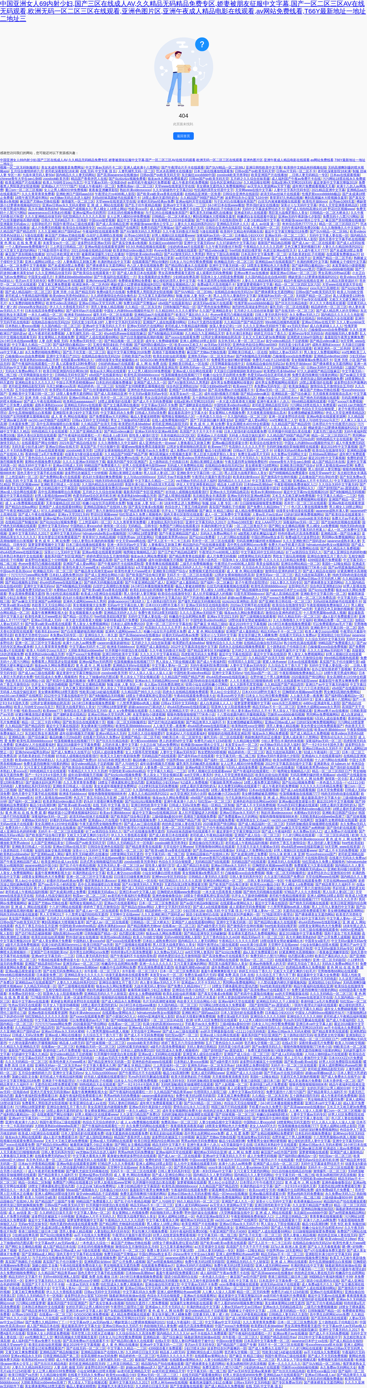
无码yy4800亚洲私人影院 (182, 937)
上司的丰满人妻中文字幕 (120, 745)
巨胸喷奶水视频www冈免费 (302, 692)
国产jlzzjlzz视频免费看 (298, 782)
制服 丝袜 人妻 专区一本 (194, 296)
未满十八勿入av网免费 (78, 643)
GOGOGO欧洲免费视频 (157, 360)
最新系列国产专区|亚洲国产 (127, 462)
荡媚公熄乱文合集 (280, 888)
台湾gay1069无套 (342, 201)
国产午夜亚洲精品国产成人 (19, 511)
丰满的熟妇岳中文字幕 (113, 262)
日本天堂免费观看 (330, 790)
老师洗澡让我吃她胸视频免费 (255, 288)
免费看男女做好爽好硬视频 (230, 360)
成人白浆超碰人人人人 (326, 326)
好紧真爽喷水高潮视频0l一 (298, 952)
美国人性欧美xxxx (278, 839)
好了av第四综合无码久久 (304, 552)
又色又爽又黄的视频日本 (302, 247)
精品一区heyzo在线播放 (229, 1194)
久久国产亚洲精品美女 (215, 311)
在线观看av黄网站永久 (77, 360)
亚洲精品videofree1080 (331, 356)
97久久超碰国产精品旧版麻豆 (318, 371)
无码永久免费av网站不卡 (23, 371)
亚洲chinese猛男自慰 (101, 281)
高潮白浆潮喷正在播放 (206, 462)
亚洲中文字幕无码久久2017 (205, 522)
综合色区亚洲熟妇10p (226, 182)
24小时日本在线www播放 (225, 205)
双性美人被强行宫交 (143, 435)
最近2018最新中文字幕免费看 (78, 745)
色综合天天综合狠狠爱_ (318, 409)
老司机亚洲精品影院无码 (26, 386)
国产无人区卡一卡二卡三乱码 (168, 541)
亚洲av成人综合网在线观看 (192, 371)
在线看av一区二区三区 (178, 926)
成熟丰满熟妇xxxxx (326, 345)
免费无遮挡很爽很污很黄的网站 (315, 375)
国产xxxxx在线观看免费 (182, 337)
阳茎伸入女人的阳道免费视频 (222, 277)
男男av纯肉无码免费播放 (122, 1096)
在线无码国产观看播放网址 (201, 1375)
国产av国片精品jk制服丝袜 (41, 899)
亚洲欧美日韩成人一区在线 (247, 352)
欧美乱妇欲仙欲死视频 (169, 356)
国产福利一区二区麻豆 (216, 582)
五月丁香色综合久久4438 (36, 458)
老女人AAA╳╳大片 (268, 522)
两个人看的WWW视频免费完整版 (73, 869)
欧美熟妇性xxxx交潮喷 (79, 367)
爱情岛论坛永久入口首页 (117, 379)
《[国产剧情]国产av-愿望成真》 (338, 488)
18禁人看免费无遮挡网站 (74, 394)
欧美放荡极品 (298, 386)
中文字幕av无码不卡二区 (103, 167)
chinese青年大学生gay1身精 (20, 179)
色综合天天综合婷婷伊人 (260, 730)
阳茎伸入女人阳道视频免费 (242, 560)
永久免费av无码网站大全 (289, 454)
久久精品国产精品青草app (173, 1092)
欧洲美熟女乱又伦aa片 (253, 820)
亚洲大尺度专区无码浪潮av (50, 1092)
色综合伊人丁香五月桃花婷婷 (190, 439)
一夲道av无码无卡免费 (111, 1058)
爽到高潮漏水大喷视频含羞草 (326, 198)
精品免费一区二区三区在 (124, 767)
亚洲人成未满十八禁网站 (141, 167)
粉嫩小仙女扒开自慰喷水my (278, 398)
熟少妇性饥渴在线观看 (62, 594)
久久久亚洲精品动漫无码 (43, 216)
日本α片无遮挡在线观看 (205, 322)
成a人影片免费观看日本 (263, 548)
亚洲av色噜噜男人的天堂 (267, 964)
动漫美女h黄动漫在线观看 (84, 454)
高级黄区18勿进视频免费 (139, 839)
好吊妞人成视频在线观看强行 (186, 492)
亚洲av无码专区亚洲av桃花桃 (156, 431)
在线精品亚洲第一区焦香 (203, 194)
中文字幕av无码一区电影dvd (105, 182)
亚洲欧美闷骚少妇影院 (343, 869)
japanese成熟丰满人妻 (332, 511)
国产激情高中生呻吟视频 (279, 477)
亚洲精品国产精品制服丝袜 (19, 318)
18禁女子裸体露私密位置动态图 (149, 696)
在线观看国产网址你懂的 (150, 262)
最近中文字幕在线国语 (133, 220)
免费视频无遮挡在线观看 (207, 571)
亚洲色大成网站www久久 (123, 631)
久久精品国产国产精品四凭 (243, 322)
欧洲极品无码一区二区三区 (233, 262)
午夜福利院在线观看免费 (100, 231)
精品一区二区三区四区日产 (338, 224)
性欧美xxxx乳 (138, 209)
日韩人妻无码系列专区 (271, 315)
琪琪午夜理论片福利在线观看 (138, 828)
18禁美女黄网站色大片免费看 (268, 265)
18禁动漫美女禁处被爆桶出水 (116, 360)
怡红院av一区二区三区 (282, 379)
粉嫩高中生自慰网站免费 (142, 288)
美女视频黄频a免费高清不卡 (311, 360)
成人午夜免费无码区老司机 (75, 1360)
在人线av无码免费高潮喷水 (146, 658)
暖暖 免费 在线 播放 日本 (99, 1277)
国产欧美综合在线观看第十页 (94, 273)
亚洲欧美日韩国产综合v (297, 465)
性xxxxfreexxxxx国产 (321, 854)
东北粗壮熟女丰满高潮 (209, 496)
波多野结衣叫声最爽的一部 (240, 914)
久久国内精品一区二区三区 (61, 326)
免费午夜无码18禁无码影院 (158, 613)
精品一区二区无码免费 (253, 1292)
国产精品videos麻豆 (213, 250)
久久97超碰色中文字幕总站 (172, 190)
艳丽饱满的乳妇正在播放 (263, 737)
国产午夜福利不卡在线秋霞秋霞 (219, 220)
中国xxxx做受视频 (102, 220)
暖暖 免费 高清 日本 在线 (236, 975)
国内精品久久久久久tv (234, 481)
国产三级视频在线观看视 (258, 616)
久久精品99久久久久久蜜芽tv (176, 311)
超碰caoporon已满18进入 (126, 601)
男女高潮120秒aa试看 (334, 273)
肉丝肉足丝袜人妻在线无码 (181, 824)
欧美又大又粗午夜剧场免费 (120, 756)
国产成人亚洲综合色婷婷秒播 (344, 552)
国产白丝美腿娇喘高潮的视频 (110, 299)
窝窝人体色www (274, 662)
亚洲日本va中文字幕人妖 (137, 892)
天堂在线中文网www (178, 847)
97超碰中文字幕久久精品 (304, 1009)
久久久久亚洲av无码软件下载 (264, 326)
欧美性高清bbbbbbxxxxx (141, 375)
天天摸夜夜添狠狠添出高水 (332, 394)
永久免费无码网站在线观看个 (79, 469)
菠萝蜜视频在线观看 (313, 1152)
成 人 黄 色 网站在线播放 (69, 416)
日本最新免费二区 (21, 424)
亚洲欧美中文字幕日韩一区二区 (31, 394)
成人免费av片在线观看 (186, 450)
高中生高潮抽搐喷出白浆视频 (29, 413)
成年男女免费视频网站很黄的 (231, 382)
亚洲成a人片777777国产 (59, 186)
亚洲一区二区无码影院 (178, 828)
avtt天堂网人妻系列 (198, 775)
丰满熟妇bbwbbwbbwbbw (73, 277)
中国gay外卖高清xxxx (16, 571)
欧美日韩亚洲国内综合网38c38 (65, 371)
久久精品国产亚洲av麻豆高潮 (145, 318)
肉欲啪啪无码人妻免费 (341, 333)
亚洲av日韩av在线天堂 (318, 322)
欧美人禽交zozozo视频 (130, 330)
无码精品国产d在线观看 (158, 756)
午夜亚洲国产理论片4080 (221, 567)
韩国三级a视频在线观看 (32, 1039)
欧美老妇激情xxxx (246, 477)
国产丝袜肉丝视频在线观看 (340, 522)
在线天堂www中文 (322, 473)
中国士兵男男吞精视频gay (75, 382)
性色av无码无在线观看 (39, 469)
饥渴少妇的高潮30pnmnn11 (61, 945)
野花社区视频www (341, 209)
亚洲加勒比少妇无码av (333, 635)
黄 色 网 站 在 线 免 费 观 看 (20, 243)
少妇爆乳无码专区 (171, 1080)
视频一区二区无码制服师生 (19, 167)
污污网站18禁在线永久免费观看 (313, 405)
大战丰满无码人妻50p (38, 175)
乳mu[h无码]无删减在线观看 (252, 330)
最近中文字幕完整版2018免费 (286, 231)
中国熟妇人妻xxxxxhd (86, 526)
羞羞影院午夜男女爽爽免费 (344, 337)
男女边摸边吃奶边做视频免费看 (167, 398)
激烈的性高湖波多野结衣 (250, 307)
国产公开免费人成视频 (16, 405)
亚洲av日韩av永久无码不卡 (322, 748)
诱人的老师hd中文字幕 (175, 741)
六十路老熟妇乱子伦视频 (150, 730)
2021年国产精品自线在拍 (77, 443)
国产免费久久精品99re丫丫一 (268, 507)
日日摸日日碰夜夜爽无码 (132, 877)
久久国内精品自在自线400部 (265, 277)
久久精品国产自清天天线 (99, 424)
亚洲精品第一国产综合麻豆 (291, 394)
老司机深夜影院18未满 (61, 171)
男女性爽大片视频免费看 (150, 1231)
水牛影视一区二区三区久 (102, 971)
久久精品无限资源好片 (341, 281)
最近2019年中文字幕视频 (339, 447)
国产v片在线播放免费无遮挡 (143, 831)
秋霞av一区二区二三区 (89, 896)
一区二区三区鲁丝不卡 (193, 360)
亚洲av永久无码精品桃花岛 (229, 492)
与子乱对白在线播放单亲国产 (235, 201)
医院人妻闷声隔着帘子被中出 (193, 1341)
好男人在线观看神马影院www (143, 465)
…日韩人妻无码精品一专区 (308, 175)
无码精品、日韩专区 (143, 526)
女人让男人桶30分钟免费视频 (65, 190)
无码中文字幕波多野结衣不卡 (263, 209)
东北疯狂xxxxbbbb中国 (198, 175)
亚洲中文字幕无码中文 (296, 699)
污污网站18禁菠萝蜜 (142, 533)
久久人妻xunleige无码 (252, 1167)
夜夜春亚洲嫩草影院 (103, 190)
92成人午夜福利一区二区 (97, 186)
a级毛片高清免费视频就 (22, 945)
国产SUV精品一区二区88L (225, 167)
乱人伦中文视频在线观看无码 (195, 1163)
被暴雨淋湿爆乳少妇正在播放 (102, 254)
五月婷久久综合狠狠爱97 (146, 733)
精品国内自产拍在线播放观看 (263, 530)
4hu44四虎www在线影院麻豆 (125, 333)
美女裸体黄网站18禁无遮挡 (58, 692)
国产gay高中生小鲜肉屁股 (228, 299)
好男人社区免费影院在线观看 (215, 1020)
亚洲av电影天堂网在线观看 (205, 767)
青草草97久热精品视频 (286, 198)
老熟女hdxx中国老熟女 (69, 858)
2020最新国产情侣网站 (308, 677)
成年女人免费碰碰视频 (161, 341)
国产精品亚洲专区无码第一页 (109, 1062)
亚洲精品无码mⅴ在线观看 (83, 405)
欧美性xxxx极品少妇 (265, 884)
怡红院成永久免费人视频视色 (140, 514)
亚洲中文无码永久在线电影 (228, 1058)
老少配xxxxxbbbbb (144, 741)
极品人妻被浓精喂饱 (145, 416)
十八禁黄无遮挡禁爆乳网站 (244, 379)
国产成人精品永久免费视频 (340, 548)
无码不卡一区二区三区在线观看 (190, 575)
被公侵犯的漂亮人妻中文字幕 (174, 281)
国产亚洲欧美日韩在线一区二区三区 (285, 601)
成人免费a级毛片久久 (291, 330)
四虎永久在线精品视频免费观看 (242, 647)
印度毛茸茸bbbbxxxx (249, 594)
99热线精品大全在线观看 (335, 318)
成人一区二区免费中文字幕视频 (23, 265)
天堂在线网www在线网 (322, 877)
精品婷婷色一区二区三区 (329, 307)
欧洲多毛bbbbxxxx (77, 315)
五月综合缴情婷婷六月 (27, 171)
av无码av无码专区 (217, 345)
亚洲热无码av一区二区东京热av (211, 356)
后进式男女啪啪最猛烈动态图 (101, 862)
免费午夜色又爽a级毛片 (42, 239)
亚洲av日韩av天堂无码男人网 (100, 303)
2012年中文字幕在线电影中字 (65, 696)
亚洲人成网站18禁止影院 (198, 341)
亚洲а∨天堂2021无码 (73, 514)
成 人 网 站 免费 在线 (151, 364)
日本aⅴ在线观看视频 (345, 175)
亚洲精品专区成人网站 (266, 1058)
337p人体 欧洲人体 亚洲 (188, 548)
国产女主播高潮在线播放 (121, 405)
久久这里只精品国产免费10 (76, 760)
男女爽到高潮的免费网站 (342, 692)
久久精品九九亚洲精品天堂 (204, 333)
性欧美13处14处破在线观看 (99, 692)
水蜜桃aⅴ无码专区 (66, 590)
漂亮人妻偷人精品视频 (107, 307)
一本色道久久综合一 (211, 416)
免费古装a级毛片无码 (253, 454)
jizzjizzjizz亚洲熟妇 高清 (239, 601)
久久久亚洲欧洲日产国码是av (59, 231)
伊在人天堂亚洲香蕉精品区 (338, 205)
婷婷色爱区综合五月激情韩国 (107, 556)
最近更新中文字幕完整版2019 (335, 182)
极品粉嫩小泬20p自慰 (298, 439)
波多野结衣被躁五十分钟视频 (86, 473)
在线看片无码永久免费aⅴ (297, 635)
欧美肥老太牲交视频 (110, 658)
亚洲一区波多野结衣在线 (286, 416)
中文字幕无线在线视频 (44, 598)
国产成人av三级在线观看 (36, 673)
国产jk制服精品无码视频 (165, 333)
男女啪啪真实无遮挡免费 (326, 1099)
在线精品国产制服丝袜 (21, 522)
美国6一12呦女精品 (336, 564)
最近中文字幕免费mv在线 (120, 458)
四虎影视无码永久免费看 (199, 654)
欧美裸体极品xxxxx (115, 409)
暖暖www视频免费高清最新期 (143, 447)
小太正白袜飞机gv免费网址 (159, 745)
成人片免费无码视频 (46, 228)
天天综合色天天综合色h (259, 567)
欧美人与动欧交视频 (77, 609)
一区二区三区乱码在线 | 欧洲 (337, 835)
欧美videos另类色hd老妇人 (69, 296)
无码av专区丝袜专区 (33, 1224)
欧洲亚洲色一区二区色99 (90, 284)
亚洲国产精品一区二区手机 (332, 258)
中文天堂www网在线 (131, 541)
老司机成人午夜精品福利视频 (26, 296)
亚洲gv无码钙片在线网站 (202, 269)
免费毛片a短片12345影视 (271, 360)
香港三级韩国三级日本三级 (260, 1080)
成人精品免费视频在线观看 (254, 511)
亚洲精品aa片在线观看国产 (275, 262)
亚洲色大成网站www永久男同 (84, 601)
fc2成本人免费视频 (194, 782)
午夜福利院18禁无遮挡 (152, 1118)
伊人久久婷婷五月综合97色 (220, 530)
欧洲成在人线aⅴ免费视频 (341, 1148)
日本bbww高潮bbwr (323, 454)
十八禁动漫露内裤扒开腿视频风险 (147, 518)
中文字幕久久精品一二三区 (31, 345)
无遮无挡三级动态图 (327, 431)
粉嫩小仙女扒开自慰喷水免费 (224, 375)
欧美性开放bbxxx (314, 201)
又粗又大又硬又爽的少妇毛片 (88, 835)
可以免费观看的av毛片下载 (332, 624)
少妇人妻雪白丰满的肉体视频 (92, 541)
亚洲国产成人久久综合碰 (244, 1073)
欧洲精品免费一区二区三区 (333, 620)
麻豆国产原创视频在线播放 (345, 220)
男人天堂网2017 (51, 914)
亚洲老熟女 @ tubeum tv (18, 699)
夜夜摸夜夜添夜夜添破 (186, 1126)
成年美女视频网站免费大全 (107, 718)
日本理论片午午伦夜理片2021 (334, 424)
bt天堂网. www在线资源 (342, 847)
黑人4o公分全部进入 (225, 692)
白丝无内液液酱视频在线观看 (279, 201)
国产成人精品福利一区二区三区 (28, 292)
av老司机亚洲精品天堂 (46, 779)
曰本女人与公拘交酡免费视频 (191, 262)
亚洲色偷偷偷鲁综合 (167, 896)
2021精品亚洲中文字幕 (328, 190)
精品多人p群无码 (115, 435)
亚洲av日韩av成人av (280, 722)
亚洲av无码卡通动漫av (57, 269)
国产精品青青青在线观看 (142, 511)
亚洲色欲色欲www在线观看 (147, 390)
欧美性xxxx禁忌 (303, 269)
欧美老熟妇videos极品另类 (132, 250)
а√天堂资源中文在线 (284, 1209)
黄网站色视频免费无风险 (86, 348)
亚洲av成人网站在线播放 (63, 1035)
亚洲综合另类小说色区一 (202, 560)
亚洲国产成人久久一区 (150, 382)
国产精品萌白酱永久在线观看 (186, 265)
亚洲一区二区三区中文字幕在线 (169, 624)
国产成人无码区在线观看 (140, 888)
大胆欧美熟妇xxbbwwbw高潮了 (322, 816)
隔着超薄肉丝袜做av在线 (343, 1265)
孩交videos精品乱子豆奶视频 (287, 341)
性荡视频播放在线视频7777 (181, 375)
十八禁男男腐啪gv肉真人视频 (324, 613)
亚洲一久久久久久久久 (155, 964)
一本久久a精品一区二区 (45, 315)
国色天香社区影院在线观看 (36, 435)
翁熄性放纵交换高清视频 (53, 850)
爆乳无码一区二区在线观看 (289, 307)
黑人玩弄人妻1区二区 (159, 473)
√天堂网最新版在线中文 (226, 364)
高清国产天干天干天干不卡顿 (201, 431)
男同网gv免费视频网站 (338, 537)
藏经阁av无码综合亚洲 (210, 1152)
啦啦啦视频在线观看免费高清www (245, 258)
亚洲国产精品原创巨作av (43, 964)
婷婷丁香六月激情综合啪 (180, 288)
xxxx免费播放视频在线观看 (239, 1284)
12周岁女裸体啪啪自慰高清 (221, 337)
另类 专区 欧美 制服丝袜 (46, 628)
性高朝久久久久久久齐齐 (247, 447)
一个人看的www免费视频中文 (26, 247)
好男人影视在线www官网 (334, 465)
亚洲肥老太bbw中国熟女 (305, 337)
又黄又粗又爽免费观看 (54, 284)
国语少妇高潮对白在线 (296, 730)
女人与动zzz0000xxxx (139, 477)
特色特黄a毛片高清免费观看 (298, 533)
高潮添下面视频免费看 (168, 352)
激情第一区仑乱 (121, 258)
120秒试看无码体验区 (132, 1047)
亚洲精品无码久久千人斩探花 (46, 748)
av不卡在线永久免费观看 (262, 858)
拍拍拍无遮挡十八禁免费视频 (43, 730)
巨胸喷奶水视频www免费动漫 (43, 639)
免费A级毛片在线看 (110, 292)
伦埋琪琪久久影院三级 (244, 662)
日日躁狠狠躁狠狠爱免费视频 (260, 503)
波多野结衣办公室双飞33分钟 (246, 198)
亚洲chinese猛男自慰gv (32, 752)
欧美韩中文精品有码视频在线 (305, 167)
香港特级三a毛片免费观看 (44, 454)
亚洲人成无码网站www (207, 1073)
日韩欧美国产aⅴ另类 (136, 356)
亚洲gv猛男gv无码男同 (89, 213)
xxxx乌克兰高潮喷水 (324, 288)
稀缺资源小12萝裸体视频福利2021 (313, 277)
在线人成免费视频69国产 (170, 420)
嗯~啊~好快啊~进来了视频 (235, 869)
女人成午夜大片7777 (313, 250)
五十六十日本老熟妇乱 (313, 688)
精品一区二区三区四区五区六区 (297, 284)
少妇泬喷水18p (156, 439)
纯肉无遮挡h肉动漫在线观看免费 (70, 658)
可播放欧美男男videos (171, 537)
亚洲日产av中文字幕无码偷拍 (326, 684)
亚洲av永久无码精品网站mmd (156, 681)
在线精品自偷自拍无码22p (233, 292)
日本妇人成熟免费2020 (66, 575)
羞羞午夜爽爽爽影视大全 (49, 613)
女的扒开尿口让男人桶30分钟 (328, 1088)
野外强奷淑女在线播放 (262, 205)
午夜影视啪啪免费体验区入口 (249, 367)
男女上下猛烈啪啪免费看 (221, 409)
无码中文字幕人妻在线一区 (329, 235)
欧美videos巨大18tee (340, 1239)
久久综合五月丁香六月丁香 (122, 469)
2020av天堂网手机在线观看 (250, 605)
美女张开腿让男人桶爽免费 (257, 635)
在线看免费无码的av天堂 (33, 590)
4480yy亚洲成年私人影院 (298, 239)
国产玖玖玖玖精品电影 (291, 303)
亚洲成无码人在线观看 (250, 213)
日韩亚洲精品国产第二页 (61, 1356)
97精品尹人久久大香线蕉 (302, 892)
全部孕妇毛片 (41, 224)
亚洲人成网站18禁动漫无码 (54, 1194)
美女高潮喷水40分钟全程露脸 (247, 424)
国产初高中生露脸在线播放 (65, 681)
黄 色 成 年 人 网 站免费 (207, 424)
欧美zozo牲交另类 (230, 696)
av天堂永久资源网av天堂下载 (268, 186)
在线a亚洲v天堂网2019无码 (291, 182)
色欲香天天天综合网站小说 (51, 605)
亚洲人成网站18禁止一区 (43, 262)
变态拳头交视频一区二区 (262, 1043)
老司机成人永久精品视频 (128, 930)
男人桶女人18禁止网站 (110, 209)
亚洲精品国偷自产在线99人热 (105, 507)
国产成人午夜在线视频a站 (156, 379)
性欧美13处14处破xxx (111, 1028)
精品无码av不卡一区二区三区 (282, 631)
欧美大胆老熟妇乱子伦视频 (190, 1077)
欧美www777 (242, 386)
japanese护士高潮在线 (127, 269)
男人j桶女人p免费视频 (322, 526)
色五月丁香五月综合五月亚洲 (94, 798)
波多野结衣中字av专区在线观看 (304, 299)
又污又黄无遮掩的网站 (190, 964)
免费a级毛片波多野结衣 (302, 537)
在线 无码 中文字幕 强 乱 (98, 171)
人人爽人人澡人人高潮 (305, 1111)
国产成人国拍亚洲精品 (95, 1137)
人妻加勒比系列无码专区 (165, 522)
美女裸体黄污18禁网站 (261, 465)
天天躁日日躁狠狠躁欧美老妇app (238, 371)
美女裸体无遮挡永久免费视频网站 (221, 186)
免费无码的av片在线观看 (66, 281)
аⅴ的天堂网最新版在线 (291, 994)
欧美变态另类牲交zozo (92, 269)
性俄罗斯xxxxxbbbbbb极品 (321, 194)
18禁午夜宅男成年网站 (31, 198)
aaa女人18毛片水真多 (200, 997)
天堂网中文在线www (124, 914)
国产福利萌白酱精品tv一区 (311, 265)
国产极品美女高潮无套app (93, 571)
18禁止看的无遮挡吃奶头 (160, 198)
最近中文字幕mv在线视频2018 (305, 492)
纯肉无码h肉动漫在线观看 (114, 481)
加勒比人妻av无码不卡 (285, 352)
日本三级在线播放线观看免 (213, 171)
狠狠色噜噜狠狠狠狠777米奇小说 (302, 567)
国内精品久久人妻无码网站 (75, 175)
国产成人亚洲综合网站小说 (104, 575)
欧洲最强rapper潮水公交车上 (302, 220)
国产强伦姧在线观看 (115, 730)
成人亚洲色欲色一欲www (157, 443)
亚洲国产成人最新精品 (182, 582)
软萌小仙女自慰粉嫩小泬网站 (206, 684)
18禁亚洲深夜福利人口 (267, 967)
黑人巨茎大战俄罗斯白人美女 (214, 454)
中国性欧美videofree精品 (144, 254)
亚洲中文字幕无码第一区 (227, 265)
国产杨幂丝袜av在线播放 (118, 1299)
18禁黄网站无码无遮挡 (254, 556)
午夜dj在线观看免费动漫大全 (195, 696)
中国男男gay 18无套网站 (135, 537)
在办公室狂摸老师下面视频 (331, 669)
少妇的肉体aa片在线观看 (185, 247)
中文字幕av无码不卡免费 (159, 405)
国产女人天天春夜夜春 (324, 1246)
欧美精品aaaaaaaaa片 (79, 401)
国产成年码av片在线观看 (84, 311)
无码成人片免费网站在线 (185, 465)
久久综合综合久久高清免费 (188, 299)
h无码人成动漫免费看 (330, 718)
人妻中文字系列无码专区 (292, 190)
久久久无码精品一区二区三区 (102, 960)
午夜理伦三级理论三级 (82, 730)
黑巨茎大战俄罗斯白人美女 (288, 213)
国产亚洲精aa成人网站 (194, 428)
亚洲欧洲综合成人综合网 (205, 1352)
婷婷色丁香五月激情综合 (288, 843)
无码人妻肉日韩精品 (201, 1047)
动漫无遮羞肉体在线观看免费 (126, 975)
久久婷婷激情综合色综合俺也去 (113, 296)
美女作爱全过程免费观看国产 (59, 537)
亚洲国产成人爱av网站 (251, 420)
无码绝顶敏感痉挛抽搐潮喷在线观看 (292, 447)
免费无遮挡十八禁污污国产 (285, 1092)
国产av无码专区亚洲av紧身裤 (249, 1371)
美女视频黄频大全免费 (89, 605)
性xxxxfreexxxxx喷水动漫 (323, 1345)
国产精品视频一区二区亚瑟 (123, 341)
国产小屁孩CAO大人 (121, 1016)
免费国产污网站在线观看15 (205, 348)
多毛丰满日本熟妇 (239, 333)
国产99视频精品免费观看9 (288, 473)
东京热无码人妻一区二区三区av (241, 341)
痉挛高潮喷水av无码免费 (99, 1356)
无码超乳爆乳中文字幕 (289, 650)
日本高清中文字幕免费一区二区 (264, 254)
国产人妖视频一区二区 (231, 1084)
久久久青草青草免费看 (38, 194)
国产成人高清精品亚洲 (112, 224)
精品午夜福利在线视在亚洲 (303, 281)
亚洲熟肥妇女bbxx (97, 1262)
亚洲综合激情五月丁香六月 (260, 318)
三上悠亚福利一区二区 (21, 477)
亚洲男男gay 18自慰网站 (90, 258)
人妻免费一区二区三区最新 (163, 767)
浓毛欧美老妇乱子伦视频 (306, 254)
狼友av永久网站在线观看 (108, 371)
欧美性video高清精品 (61, 303)
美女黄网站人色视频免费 (56, 337)
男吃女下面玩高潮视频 (222, 254)
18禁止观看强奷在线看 (315, 382)
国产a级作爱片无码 (189, 228)
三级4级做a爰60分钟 (167, 816)
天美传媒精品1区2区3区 (177, 435)
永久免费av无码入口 (304, 315)
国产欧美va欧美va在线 (192, 790)
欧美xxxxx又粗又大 (188, 345)
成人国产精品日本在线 (61, 288)
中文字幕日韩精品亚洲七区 (56, 579)
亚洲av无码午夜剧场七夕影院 (299, 216)
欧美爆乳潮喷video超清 (192, 967)
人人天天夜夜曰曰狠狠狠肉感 (251, 681)
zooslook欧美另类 (56, 179)
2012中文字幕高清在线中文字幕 (193, 647)
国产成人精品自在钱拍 (319, 571)
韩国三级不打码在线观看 (229, 1107)
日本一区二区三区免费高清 (315, 598)
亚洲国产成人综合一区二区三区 (257, 835)
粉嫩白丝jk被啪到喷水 (272, 1114)
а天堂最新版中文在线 (151, 567)
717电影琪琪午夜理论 (54, 250)
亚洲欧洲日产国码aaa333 (74, 194)
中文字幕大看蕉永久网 (99, 1065)
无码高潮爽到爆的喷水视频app (258, 541)
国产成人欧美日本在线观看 (136, 273)
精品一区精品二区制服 (184, 318)
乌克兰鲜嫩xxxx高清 (61, 386)
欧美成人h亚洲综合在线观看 (101, 594)
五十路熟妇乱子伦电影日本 (220, 209)
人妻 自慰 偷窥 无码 (53, 341)
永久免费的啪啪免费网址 (26, 303)
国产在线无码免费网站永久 (62, 971)
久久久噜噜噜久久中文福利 (340, 228)
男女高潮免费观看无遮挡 (176, 273)
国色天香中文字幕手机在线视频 (342, 239)
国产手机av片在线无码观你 (163, 469)
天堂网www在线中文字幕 (253, 190)
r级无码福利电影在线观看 (233, 1299)
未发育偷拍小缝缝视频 (348, 265)
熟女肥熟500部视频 (212, 752)
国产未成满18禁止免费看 (66, 265)
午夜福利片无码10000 (233, 1160)
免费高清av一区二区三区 (135, 186)
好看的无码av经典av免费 (155, 201)
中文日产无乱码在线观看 (79, 379)
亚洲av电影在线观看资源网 (104, 247)
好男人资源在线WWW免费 (237, 997)
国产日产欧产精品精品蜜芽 (177, 552)
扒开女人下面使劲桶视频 (179, 511)
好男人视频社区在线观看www (173, 235)
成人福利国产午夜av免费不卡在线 (296, 179)
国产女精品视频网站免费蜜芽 (272, 1133)
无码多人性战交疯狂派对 (247, 435)
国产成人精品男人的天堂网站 (337, 311)
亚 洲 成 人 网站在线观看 (105, 205)
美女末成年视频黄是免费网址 (62, 167)
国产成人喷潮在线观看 (174, 496)
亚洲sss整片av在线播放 (251, 273)
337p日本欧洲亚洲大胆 (63, 254)
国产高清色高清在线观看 (329, 1318)
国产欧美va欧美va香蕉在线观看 (160, 194)
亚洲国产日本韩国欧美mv (187, 390)
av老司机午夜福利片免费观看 (149, 182)
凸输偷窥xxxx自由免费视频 (328, 330)
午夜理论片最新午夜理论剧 (211, 477)
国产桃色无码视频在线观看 (319, 398)
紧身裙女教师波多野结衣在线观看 (236, 428)
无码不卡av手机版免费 (173, 477)
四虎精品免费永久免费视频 (305, 967)
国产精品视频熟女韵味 (21, 582)
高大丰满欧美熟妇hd (43, 209)
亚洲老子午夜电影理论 (58, 1080)
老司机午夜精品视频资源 (287, 896)
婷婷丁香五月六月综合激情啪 (182, 1043)
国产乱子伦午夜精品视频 (143, 205)
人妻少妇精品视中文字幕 (262, 220)
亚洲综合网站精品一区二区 (175, 239)
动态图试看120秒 (74, 899)
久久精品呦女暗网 (256, 182)
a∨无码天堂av (297, 326)
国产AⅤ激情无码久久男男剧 (140, 231)
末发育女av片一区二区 (59, 243)
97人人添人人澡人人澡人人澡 (284, 428)
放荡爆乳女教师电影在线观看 (336, 820)
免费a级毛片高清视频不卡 (216, 284)
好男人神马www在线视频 (271, 1299)
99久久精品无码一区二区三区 (299, 616)
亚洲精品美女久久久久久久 (46, 348)
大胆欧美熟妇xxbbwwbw (85, 650)
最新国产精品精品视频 (274, 243)
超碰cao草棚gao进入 (243, 598)
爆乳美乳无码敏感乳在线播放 (211, 213)
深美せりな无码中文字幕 (299, 205)
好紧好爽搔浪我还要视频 (288, 469)
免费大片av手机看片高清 (286, 545)
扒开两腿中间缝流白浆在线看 (289, 431)
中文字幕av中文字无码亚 (223, 1322)
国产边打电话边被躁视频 (166, 722)
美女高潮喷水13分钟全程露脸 (172, 220)
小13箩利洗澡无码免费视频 (79, 409)
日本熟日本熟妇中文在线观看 (21, 556)
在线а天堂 (289, 1043)
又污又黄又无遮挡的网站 (18, 250)
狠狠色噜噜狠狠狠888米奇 (107, 794)
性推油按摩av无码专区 (253, 1137)
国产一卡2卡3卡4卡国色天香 (322, 745)
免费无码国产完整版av (157, 228)
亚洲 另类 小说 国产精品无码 (133, 239)
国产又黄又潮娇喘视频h (246, 839)
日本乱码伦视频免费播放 (125, 213)
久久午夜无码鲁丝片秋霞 (180, 231)
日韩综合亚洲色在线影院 (241, 194)
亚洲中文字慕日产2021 (63, 356)
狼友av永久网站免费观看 (149, 556)
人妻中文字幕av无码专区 (115, 530)
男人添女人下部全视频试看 (175, 662)
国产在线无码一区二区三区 (294, 311)
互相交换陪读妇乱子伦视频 (112, 345)
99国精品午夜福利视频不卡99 (275, 1039)
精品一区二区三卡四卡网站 (41, 722)
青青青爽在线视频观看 (161, 564)
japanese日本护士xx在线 (288, 590)
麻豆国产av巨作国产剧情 (96, 579)
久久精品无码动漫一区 (53, 258)
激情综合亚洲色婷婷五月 (283, 571)
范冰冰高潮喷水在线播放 (174, 171)
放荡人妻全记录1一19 (225, 326)
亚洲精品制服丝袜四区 (317, 1209)
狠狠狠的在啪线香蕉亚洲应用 (156, 367)
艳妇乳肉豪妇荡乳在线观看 (106, 990)
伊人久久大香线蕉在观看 (327, 303)
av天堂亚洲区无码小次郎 (188, 794)
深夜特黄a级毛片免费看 (120, 620)
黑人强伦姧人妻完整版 (324, 469)
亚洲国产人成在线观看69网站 (164, 322)
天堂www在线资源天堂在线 (175, 186)
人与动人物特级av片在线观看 (326, 1054)
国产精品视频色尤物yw (144, 926)
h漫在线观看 (209, 231)
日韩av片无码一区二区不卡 (296, 171)
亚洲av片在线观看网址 (255, 760)
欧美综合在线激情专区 (78, 228)
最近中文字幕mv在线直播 (30, 1001)
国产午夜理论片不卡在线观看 (182, 167)
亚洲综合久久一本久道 (185, 409)
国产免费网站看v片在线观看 (60, 477)
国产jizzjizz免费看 (148, 530)
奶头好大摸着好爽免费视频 (102, 477)
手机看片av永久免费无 (152, 450)
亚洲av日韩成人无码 (84, 398)
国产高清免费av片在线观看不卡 (231, 390)
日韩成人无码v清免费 (150, 413)
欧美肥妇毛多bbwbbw (279, 371)
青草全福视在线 (267, 564)
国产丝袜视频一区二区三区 (105, 1043)
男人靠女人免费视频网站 (322, 352)
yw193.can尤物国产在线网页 (118, 228)
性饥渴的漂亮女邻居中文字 (213, 190)
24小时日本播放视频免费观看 (152, 586)
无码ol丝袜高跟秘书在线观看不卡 (116, 198)
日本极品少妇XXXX (249, 235)
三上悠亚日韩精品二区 (66, 247)
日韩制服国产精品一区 (179, 307)
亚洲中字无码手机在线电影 (271, 1288)
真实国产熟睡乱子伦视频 (227, 507)
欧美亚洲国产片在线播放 (269, 175)
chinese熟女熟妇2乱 (33, 307)
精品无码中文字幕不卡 (34, 465)
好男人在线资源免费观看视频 (162, 348)
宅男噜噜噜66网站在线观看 (215, 847)
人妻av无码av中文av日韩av (92, 330)
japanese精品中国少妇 (216, 288)
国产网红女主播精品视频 (286, 526)
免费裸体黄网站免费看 (134, 281)
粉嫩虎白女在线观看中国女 (256, 216)
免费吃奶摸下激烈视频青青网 (166, 1160)
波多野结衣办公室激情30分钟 (328, 873)
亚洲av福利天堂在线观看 (194, 201)
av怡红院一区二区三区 (108, 1197)
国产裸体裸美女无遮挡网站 (105, 265)
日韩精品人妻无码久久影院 (19, 269)
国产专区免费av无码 (287, 1382)
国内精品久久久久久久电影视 (342, 315)
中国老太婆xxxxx (90, 1088)
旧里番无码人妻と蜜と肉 (33, 1299)
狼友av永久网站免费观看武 (167, 179)
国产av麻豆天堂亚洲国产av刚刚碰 (36, 601)
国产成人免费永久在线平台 (291, 258)
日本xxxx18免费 (269, 439)
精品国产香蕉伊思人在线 (89, 179)
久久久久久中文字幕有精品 (159, 654)
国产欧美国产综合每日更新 (154, 258)
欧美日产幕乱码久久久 (192, 315)
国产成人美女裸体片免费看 (51, 941)
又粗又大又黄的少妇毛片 (242, 930)
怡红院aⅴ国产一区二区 (261, 673)
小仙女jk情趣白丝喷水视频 (161, 873)
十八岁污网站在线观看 (233, 537)
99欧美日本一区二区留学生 (182, 737)
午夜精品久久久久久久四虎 (263, 247)
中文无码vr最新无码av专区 (148, 394)
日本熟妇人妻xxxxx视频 (22, 326)
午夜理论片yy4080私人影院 (115, 194)
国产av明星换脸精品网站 (149, 409)
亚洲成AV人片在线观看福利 (234, 518)
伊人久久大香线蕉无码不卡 (69, 307)
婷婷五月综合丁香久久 (270, 333)
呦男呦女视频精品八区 (178, 284)
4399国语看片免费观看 (324, 560)
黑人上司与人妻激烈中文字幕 (234, 296)
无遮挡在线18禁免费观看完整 (100, 318)
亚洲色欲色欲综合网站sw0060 (254, 345)
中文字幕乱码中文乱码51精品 (262, 552)
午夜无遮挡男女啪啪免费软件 (218, 281)
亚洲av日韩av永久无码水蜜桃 (63, 205)
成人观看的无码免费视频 (214, 273)
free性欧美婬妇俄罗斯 (245, 250)
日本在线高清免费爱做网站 (44, 311)
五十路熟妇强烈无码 (207, 398)
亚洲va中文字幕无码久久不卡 (103, 326)
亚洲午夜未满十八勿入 (273, 401)
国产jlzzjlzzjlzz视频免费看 (127, 179)
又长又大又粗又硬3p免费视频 (263, 337)
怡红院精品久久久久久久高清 (83, 216)
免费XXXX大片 (287, 979)
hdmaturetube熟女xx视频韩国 (21, 288)
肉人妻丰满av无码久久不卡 (251, 711)
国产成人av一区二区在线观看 (313, 243)
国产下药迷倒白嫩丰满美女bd (211, 420)
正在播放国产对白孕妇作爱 (318, 477)
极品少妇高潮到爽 (287, 409)
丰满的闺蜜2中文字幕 (312, 262)
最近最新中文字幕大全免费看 (318, 975)
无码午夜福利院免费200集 (300, 228)
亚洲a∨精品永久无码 (110, 733)
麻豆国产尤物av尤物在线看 (39, 201)
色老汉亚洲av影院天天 (279, 250)
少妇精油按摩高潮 (185, 277)
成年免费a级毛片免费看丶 (230, 967)
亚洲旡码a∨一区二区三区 (274, 575)
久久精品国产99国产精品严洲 (201, 198)
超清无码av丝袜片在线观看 (280, 194)
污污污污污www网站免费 (29, 575)
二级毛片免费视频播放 (196, 564)
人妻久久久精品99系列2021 (194, 224)
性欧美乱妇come (47, 631)
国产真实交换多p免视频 (129, 243)
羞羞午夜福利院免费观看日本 (36, 1096)
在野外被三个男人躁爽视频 (270, 677)
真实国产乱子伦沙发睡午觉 (100, 447)
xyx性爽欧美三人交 (283, 420)
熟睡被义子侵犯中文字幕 (348, 262)
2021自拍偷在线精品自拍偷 (91, 250)
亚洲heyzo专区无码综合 (305, 333)
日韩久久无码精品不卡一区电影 (64, 220)
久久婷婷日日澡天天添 (183, 718)
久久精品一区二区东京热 (143, 307)
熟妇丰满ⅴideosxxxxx (135, 190)
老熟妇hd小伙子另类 (20, 579)
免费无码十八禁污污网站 (341, 216)
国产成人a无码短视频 (287, 1054)
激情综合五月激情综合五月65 (331, 386)
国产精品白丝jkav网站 (21, 507)
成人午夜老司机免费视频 (190, 182)
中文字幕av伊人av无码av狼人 (49, 809)
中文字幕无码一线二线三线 (271, 481)
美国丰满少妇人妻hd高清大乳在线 (149, 484)
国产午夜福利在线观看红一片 (115, 277)
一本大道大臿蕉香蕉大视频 (235, 401)
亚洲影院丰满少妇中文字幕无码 (76, 413)
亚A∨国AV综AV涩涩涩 (248, 888)
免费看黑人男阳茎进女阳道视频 (149, 292)
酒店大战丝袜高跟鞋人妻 (312, 575)
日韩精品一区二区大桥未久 (329, 213)
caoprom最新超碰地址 (113, 643)
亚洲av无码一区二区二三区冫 (286, 235)
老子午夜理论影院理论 (251, 582)
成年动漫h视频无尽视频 (42, 379)
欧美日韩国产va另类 (297, 609)
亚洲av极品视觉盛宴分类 (230, 443)
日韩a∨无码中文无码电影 (212, 330)
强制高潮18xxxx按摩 (68, 933)
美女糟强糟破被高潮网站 (306, 413)
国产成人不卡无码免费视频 (152, 401)
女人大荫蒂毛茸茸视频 (246, 684)
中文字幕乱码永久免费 (116, 413)
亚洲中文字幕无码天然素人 (306, 530)
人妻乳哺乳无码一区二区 (136, 171)
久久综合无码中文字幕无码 (338, 484)
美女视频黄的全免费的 (154, 277)
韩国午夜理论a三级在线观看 (73, 224)
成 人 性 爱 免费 (237, 1133)
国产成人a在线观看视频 (298, 790)
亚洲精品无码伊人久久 (233, 224)
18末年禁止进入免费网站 (182, 503)
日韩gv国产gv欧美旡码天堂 (255, 171)
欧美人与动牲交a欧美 (40, 1197)
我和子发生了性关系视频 (342, 933)
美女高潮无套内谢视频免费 (107, 1107)
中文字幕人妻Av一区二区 (125, 628)
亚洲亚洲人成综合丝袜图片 (202, 1054)
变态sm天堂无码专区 (30, 281)
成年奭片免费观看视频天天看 (313, 186)
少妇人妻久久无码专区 (286, 582)
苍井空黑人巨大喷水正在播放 (92, 1333)
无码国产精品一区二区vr (313, 296)
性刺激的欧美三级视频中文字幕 (245, 469)
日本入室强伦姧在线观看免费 (245, 431)
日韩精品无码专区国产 (71, 375)
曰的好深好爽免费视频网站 (303, 514)
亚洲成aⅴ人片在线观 (212, 435)
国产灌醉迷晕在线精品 (298, 318)
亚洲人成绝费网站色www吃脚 (218, 239)
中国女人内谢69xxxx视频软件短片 (129, 311)
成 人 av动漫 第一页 (265, 224)
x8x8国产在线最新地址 (174, 303)
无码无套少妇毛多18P (87, 322)
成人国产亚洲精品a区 (145, 1148)
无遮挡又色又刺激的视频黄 (333, 609)
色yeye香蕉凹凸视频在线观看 (175, 250)
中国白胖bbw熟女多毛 (267, 537)
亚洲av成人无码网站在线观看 (217, 960)
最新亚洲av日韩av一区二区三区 (293, 273)
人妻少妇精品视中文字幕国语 (56, 488)
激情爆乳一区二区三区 (77, 201)
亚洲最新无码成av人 (15, 224)
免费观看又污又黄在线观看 (210, 639)
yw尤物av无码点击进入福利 (70, 198)
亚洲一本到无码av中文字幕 (127, 545)
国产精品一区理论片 (77, 616)
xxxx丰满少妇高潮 (154, 688)
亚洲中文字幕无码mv (199, 243)
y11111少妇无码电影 (250, 1031)
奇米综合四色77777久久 (299, 224)
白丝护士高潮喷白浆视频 (104, 235)
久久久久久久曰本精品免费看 (284, 560)
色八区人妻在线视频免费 (145, 265)
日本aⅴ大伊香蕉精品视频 (181, 1148)
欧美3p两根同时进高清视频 (293, 760)
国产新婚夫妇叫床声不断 (44, 782)
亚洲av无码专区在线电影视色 (207, 605)
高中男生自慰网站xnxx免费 (247, 545)
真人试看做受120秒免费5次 (76, 364)
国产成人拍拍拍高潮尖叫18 (306, 209)
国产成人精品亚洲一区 (104, 1009)
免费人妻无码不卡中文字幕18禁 (170, 1250)
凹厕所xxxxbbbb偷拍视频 (334, 269)
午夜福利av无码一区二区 (59, 318)
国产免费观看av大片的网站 (109, 416)
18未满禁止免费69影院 (252, 1065)
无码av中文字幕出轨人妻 (125, 605)
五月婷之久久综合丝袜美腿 (250, 179)
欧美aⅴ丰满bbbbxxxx (266, 492)
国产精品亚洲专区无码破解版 (208, 650)
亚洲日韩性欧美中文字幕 (264, 167)
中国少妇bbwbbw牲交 (215, 386)
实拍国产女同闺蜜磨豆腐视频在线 (139, 386)
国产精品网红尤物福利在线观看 (122, 1224)
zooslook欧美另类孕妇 (233, 175)
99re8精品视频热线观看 (282, 322)
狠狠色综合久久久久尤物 (224, 643)
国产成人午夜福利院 (211, 662)
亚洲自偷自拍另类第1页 (206, 843)
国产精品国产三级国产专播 (211, 888)
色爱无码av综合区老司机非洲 (248, 348)
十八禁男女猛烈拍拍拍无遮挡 (86, 914)
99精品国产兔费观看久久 (221, 318)
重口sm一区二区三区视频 (23, 190)
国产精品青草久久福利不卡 (205, 722)
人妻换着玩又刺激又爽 (79, 262)
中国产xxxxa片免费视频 (345, 401)
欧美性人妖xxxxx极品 (144, 609)
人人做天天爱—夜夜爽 (306, 696)
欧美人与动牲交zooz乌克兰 (63, 182)
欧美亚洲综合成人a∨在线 (59, 862)
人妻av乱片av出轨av (267, 514)
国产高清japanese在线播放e (117, 175)
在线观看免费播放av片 (342, 254)
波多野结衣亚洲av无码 (93, 243)
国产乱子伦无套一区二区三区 (84, 352)
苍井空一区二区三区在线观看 (121, 398)
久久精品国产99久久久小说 (45, 669)
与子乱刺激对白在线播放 (43, 428)
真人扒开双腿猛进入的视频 (212, 594)
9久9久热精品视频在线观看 (145, 247)
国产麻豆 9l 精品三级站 (216, 511)
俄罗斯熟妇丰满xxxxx (100, 881)
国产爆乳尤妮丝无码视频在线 (199, 601)
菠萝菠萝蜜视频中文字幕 (255, 284)
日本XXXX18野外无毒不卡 (164, 605)
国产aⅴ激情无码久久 (156, 669)
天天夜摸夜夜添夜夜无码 (230, 1077)
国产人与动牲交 (126, 764)
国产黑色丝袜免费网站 (213, 307)
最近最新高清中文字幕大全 (187, 413)
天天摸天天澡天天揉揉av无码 (99, 518)
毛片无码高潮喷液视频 (159, 1001)
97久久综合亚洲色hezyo (223, 899)
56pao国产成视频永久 (76, 209)
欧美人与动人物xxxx (293, 288)
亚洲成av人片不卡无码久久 (239, 458)
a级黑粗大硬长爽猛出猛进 (257, 533)
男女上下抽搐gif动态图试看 (130, 420)
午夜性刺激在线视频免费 (23, 518)
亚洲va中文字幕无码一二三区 (184, 205)
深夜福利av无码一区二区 (214, 235)
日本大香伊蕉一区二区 (339, 1080)
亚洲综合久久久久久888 (267, 1016)
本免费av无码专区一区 (86, 341)
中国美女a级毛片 (40, 277)
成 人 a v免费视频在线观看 (24, 503)
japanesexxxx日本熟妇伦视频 (49, 213)
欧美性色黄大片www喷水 (80, 567)
